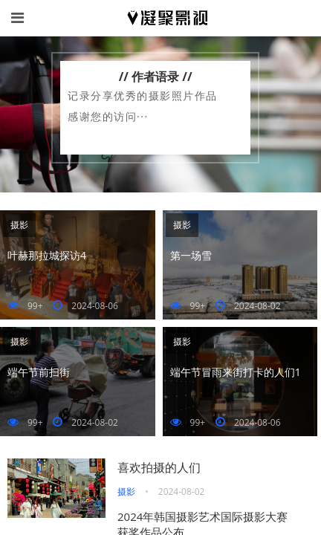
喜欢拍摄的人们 (159, 467)
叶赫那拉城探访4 (46, 255)
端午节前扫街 (38, 372)
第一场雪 (191, 255)
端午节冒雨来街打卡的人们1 (235, 372)
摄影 (19, 224)
